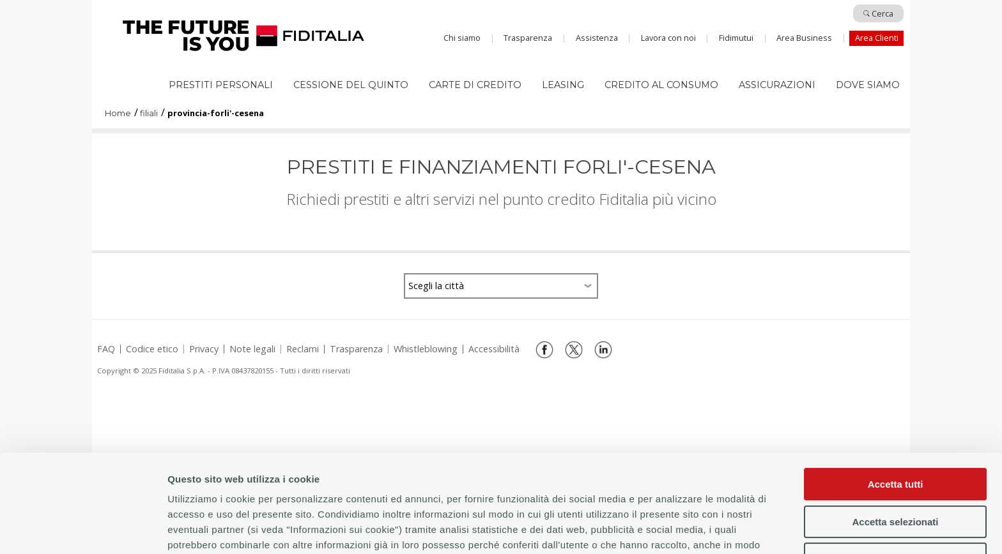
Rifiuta (896, 461)
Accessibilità (494, 349)
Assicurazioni (777, 85)
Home (243, 35)
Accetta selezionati (895, 423)
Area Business (804, 37)
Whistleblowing (426, 349)
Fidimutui (736, 37)
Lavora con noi (668, 37)
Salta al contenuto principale (501, 14)
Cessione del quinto (350, 85)
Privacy (204, 349)
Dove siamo (868, 85)
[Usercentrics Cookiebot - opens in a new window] (83, 529)
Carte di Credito (475, 85)
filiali (149, 114)
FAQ (106, 349)
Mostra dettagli (549, 528)
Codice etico (152, 349)
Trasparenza (528, 37)
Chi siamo (462, 37)
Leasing (563, 85)
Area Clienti (876, 37)
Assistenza (597, 37)
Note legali (252, 349)
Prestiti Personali (221, 85)
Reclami (302, 349)
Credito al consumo (661, 85)
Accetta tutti (895, 386)
